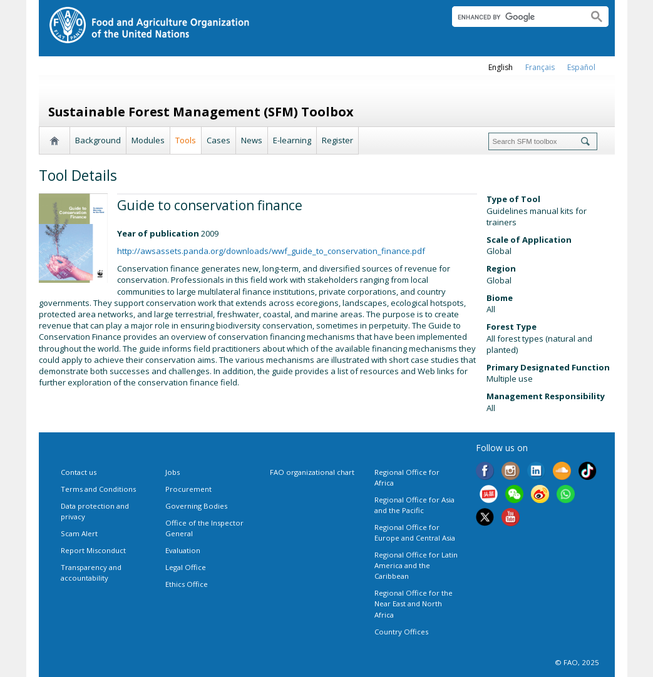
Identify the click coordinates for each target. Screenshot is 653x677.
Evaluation (182, 550)
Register (337, 140)
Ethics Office (186, 584)
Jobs (172, 472)
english (500, 67)
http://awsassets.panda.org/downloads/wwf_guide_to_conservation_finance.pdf (271, 251)
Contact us (78, 472)
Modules (148, 140)
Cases (218, 140)
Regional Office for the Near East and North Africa (413, 603)
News (251, 140)
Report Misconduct (93, 550)
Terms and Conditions (98, 489)
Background (98, 140)
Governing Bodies (196, 506)
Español (581, 67)
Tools (185, 140)
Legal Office (185, 567)
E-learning (292, 140)
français (540, 67)
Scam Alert (79, 533)
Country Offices (401, 631)
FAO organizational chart (312, 472)
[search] (515, 17)
